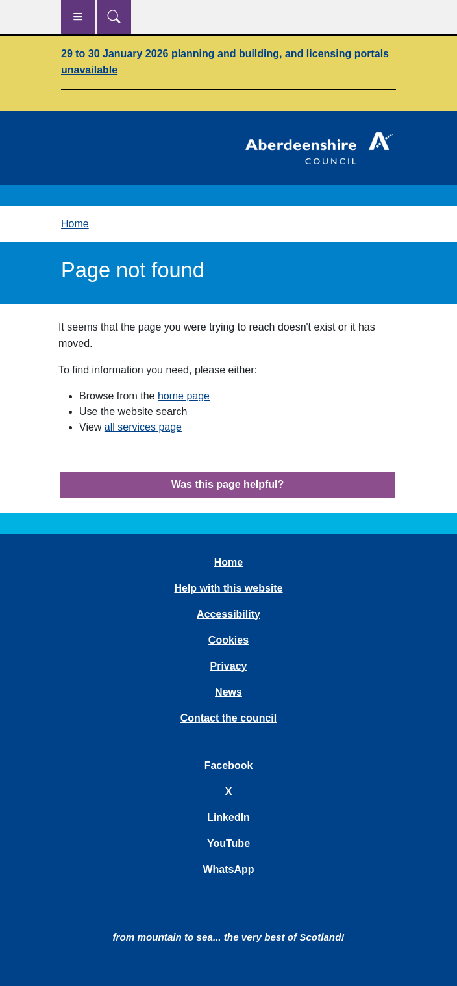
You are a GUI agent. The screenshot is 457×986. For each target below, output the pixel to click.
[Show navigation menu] (78, 17)
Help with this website (228, 588)
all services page (143, 427)
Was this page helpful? (227, 484)
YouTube (228, 843)
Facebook (228, 765)
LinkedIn (228, 817)
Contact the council (228, 718)
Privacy (228, 666)
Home (75, 223)
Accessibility (228, 614)
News (228, 692)
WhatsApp (228, 869)
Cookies (228, 640)
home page (184, 395)
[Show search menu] (114, 17)
